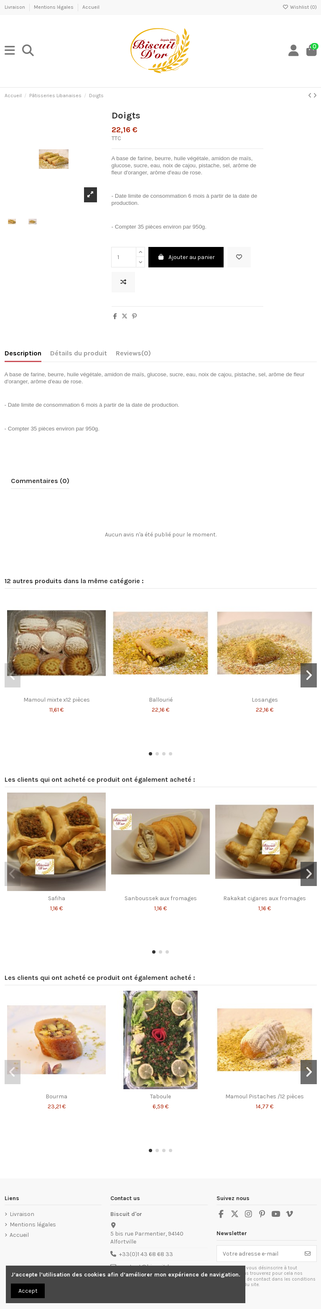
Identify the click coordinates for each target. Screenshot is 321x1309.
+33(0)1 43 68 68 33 (146, 1254)
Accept (28, 1290)
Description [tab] (23, 353)
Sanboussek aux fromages (161, 898)
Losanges (265, 699)
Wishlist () (300, 7)
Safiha (56, 898)
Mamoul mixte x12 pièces (56, 699)
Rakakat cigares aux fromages (264, 898)
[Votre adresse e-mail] (258, 1253)
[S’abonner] (307, 1253)
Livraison (15, 7)
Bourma (56, 1096)
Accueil (90, 7)
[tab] (133, 355)
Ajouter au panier (186, 257)
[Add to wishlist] (239, 257)
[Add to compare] (123, 282)
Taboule (160, 1096)
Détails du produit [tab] (78, 353)
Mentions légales (54, 7)
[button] (150, 753)
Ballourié (161, 699)
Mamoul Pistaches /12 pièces (264, 1096)
